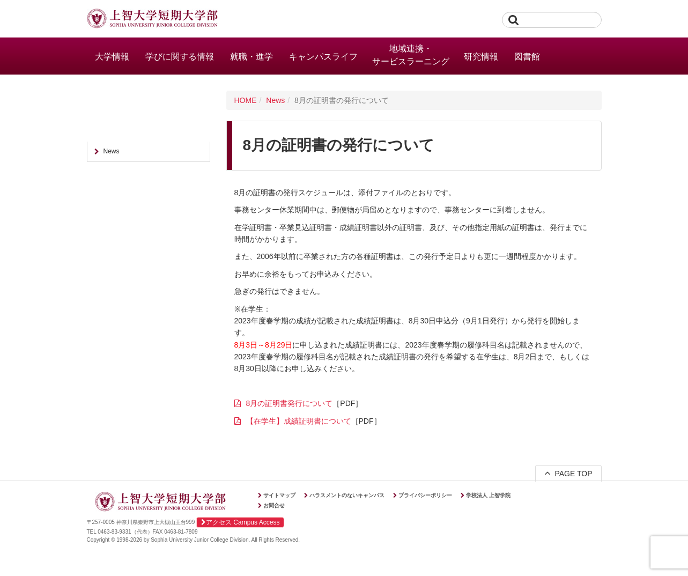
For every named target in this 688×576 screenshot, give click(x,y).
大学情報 (112, 56)
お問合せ (274, 505)
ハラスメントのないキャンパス (346, 495)
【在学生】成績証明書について (298, 421)
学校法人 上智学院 (488, 495)
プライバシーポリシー (425, 495)
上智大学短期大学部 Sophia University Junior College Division (152, 19)
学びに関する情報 (179, 56)
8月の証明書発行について (289, 403)
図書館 (527, 56)
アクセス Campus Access (240, 522)
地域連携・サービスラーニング (410, 55)
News (275, 100)
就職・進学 (251, 56)
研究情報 (481, 56)
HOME (245, 100)
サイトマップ (279, 495)
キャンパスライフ (323, 56)
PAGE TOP (568, 473)
